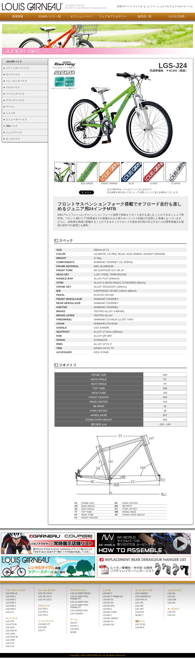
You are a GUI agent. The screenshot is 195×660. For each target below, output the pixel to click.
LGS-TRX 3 (43, 615)
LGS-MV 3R (108, 603)
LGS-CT (41, 630)
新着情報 (17, 16)
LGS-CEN (10, 627)
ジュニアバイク (174, 590)
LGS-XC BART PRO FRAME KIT (79, 597)
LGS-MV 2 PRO (110, 612)
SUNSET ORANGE (109, 183)
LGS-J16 (171, 612)
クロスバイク (44, 606)
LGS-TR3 (139, 609)
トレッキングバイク (47, 590)
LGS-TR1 (139, 603)
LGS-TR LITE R (45, 593)
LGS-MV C (107, 593)
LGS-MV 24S (108, 625)
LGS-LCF (10, 612)
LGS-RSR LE (11, 593)
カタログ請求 (176, 16)
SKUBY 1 (139, 615)
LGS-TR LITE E (45, 600)
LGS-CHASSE (141, 593)
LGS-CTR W (11, 624)
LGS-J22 (171, 596)
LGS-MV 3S (108, 600)
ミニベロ (107, 590)
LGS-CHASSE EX (143, 596)
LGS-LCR (10, 643)
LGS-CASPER (76, 614)
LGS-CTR (10, 621)
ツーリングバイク (46, 621)
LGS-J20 (171, 603)
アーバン (74, 620)
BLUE (131, 183)
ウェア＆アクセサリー (113, 16)
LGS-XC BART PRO (79, 602)
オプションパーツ (81, 16)
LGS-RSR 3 (11, 603)
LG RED (153, 183)
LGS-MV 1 (107, 615)
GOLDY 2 (74, 626)
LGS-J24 (171, 593)
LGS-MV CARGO (110, 618)
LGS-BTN (74, 629)
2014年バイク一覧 (49, 16)
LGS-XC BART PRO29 (80, 593)
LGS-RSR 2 (11, 600)
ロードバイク (11, 618)
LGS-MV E (139, 627)
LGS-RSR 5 (11, 609)
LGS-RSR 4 (11, 606)
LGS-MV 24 (108, 621)
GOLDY (73, 623)
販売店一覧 (145, 16)
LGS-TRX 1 (43, 609)
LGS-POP (139, 612)
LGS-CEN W (11, 631)
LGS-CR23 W (12, 637)
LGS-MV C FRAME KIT (113, 596)
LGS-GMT (42, 627)
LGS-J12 (171, 615)
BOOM (73, 632)
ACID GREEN (87, 183)
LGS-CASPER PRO (79, 611)
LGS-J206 (172, 600)
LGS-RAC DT (44, 624)
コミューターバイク (144, 590)
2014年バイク (14, 61)
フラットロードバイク (15, 590)
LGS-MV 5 (107, 609)
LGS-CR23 (10, 634)
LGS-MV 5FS (108, 606)
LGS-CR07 (10, 640)
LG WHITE (176, 183)
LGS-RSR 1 (11, 596)
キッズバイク (173, 609)
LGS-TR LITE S (45, 596)
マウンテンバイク (78, 590)
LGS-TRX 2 (43, 612)
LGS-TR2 (139, 606)
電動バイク (140, 621)
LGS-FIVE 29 (141, 600)
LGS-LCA (10, 646)
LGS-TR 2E (140, 624)
